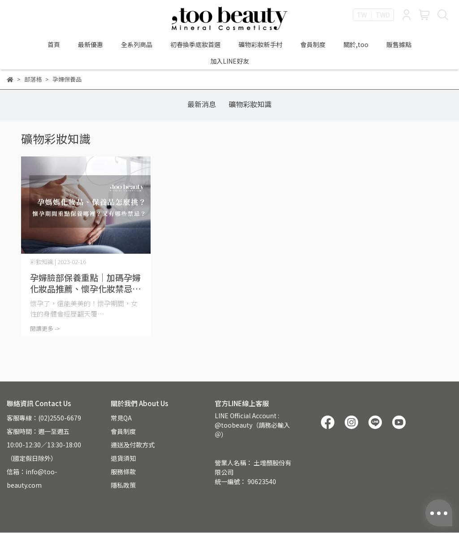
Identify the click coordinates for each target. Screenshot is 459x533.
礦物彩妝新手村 (260, 44)
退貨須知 (123, 458)
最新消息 (201, 104)
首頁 (54, 44)
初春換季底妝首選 (195, 44)
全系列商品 (136, 44)
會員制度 (312, 44)
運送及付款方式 (133, 444)
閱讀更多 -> (45, 328)
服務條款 (123, 471)
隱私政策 (123, 485)
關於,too (355, 44)
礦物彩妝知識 (250, 104)
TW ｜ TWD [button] (373, 15)
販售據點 (398, 44)
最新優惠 (90, 44)
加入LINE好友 (229, 60)
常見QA (121, 417)
